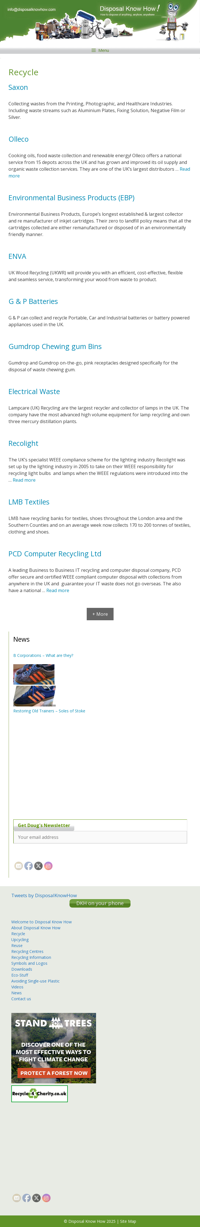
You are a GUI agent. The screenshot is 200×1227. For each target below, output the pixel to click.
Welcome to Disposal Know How (41, 921)
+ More (100, 614)
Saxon (18, 87)
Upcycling (20, 939)
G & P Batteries (33, 301)
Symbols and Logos (29, 963)
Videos (17, 987)
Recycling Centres (27, 951)
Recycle (18, 933)
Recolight (23, 443)
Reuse (17, 945)
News (16, 992)
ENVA (17, 256)
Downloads (21, 969)
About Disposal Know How (35, 927)
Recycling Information (31, 957)
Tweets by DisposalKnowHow (44, 895)
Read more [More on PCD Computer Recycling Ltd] (57, 590)
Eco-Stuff (19, 975)
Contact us (21, 998)
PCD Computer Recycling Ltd (54, 553)
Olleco (18, 139)
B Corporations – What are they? (43, 655)
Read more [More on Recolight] (24, 480)
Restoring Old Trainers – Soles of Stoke (49, 710)
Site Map (128, 1221)
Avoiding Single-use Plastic (35, 981)
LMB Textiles (28, 501)
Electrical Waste (34, 391)
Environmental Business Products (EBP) (71, 197)
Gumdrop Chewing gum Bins (55, 346)
